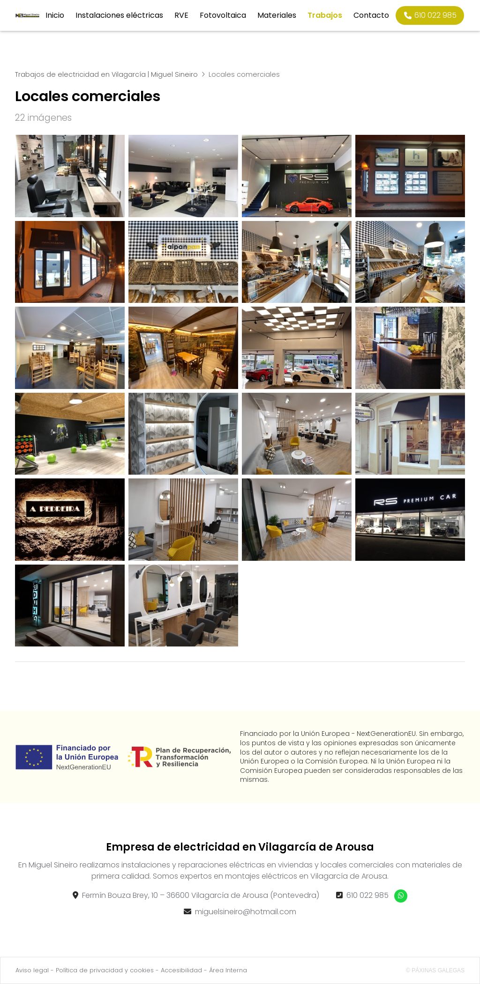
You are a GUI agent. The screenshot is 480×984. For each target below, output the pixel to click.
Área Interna (228, 970)
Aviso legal (32, 970)
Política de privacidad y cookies (105, 970)
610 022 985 (367, 895)
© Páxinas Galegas (435, 970)
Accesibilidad (181, 970)
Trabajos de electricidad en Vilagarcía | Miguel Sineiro (106, 74)
